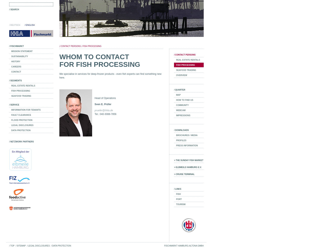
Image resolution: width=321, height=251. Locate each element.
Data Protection (61, 246)
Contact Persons (71, 46)
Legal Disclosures (39, 246)
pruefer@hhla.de (104, 110)
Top (12, 246)
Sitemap (21, 246)
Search (14, 9)
